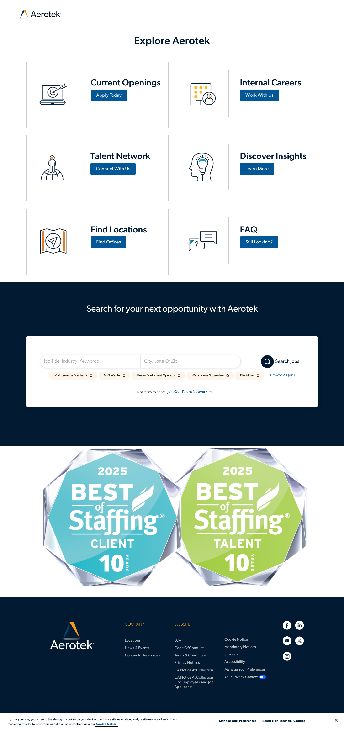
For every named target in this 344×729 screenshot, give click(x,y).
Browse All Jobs (282, 375)
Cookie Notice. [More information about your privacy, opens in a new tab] (106, 724)
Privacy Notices (187, 663)
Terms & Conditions (190, 655)
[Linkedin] (299, 625)
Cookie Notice (236, 640)
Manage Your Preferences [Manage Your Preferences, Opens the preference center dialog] (237, 721)
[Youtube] (287, 640)
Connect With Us (113, 169)
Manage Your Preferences (244, 669)
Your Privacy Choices (241, 677)
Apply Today (109, 95)
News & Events (137, 648)
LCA (178, 641)
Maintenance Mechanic (71, 375)
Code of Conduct (189, 648)
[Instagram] (287, 656)
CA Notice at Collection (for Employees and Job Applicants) (194, 682)
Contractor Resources (142, 655)
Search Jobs (287, 361)
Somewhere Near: (163, 349)
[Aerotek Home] (72, 635)
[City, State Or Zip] (190, 361)
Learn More (257, 169)
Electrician (247, 375)
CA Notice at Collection (194, 670)
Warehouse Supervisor (208, 375)
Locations (133, 641)
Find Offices (108, 242)
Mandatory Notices (240, 647)
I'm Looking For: (61, 349)
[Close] (336, 720)
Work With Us (259, 95)
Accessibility (234, 662)
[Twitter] (299, 640)
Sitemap (231, 654)
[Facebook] (287, 625)
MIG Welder (112, 375)
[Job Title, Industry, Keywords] (90, 361)
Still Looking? (259, 242)
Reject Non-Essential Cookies (283, 721)
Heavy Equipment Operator (156, 375)
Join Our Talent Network (187, 392)
